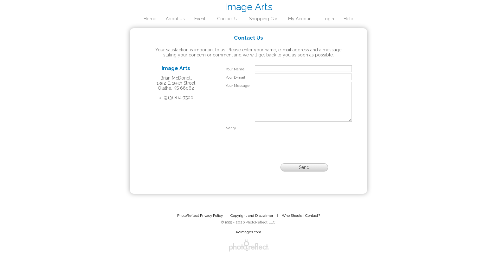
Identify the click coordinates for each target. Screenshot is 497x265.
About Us (175, 18)
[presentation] (303, 144)
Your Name (235, 69)
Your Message (237, 85)
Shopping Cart (264, 18)
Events (201, 18)
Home (150, 18)
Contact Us (228, 18)
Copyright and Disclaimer (252, 223)
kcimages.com (248, 239)
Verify (231, 135)
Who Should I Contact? (301, 223)
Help (348, 18)
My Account (300, 18)
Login (328, 18)
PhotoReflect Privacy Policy (200, 223)
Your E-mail (235, 77)
